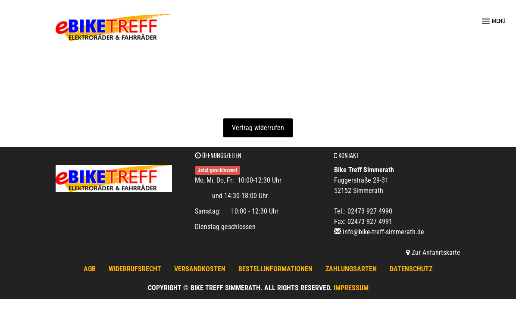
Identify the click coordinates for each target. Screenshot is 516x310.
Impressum (351, 288)
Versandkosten (199, 269)
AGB (90, 269)
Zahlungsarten (351, 269)
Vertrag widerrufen (258, 128)
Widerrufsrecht (135, 269)
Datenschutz (411, 269)
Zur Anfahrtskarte (433, 252)
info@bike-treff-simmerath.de (383, 232)
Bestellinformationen (275, 269)
